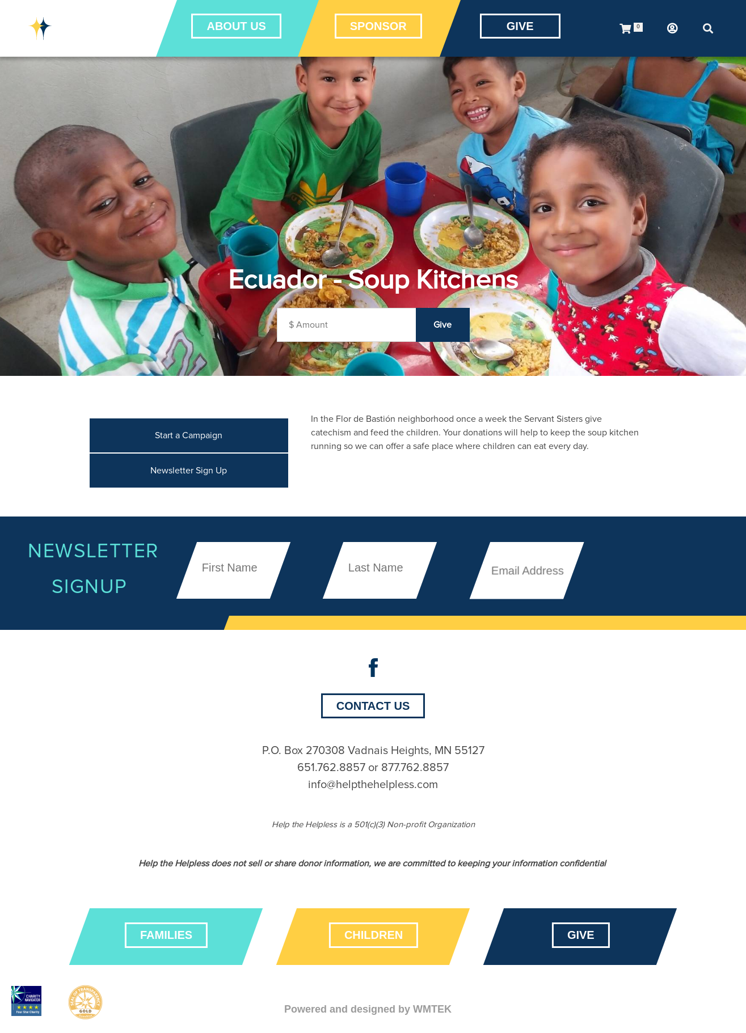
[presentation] (660, 538)
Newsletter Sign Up (188, 470)
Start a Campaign (188, 435)
